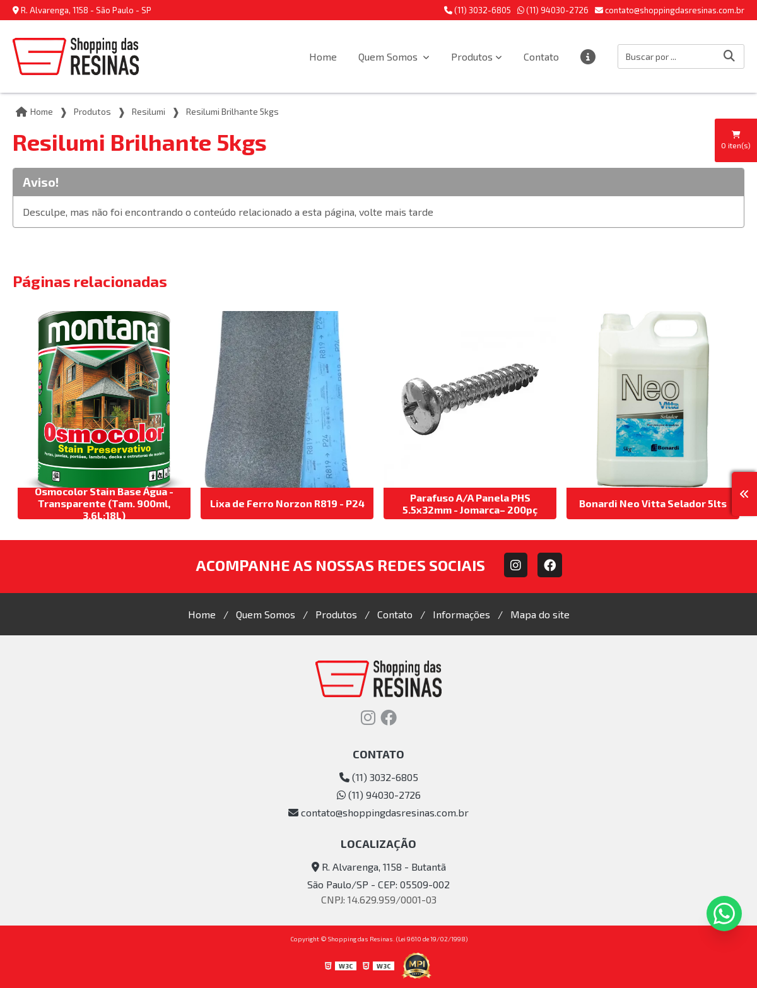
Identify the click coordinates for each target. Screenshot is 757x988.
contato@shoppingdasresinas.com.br (669, 10)
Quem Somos (389, 56)
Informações (461, 614)
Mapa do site (540, 614)
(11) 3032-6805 (477, 10)
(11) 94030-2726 (553, 10)
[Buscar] (729, 56)
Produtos (472, 56)
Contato (541, 56)
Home (323, 56)
